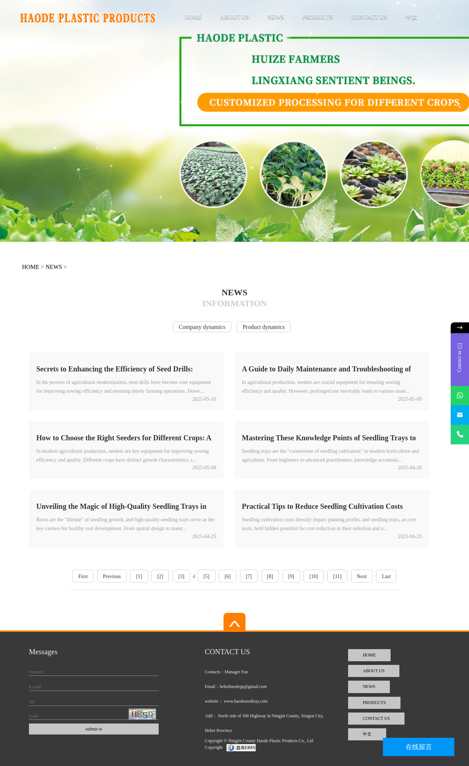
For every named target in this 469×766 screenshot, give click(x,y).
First (83, 576)
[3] (181, 576)
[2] (160, 576)
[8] (270, 576)
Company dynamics (202, 327)
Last (386, 576)
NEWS (275, 17)
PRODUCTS (317, 17)
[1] (139, 576)
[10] (313, 576)
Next (362, 576)
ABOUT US (234, 17)
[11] (337, 576)
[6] (227, 576)
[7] (249, 576)
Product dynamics (264, 327)
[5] (206, 576)
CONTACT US (369, 17)
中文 (411, 17)
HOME (193, 17)
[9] (291, 576)
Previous (112, 576)
